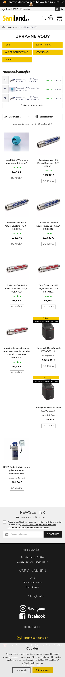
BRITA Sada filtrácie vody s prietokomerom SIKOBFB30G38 (16, 469)
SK (57, 9)
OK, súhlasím (42, 670)
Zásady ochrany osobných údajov (32, 561)
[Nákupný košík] (50, 17)
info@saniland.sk (36, 637)
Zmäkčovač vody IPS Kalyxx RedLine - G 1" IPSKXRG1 (48, 287)
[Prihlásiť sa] (3, 9)
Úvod (32, 577)
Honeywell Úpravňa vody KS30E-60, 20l (48, 408)
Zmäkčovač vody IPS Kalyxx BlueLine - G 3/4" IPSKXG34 (27, 97)
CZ (62, 9)
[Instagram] (32, 607)
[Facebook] (32, 615)
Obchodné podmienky (32, 581)
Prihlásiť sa (25, 9)
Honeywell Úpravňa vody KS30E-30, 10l (48, 349)
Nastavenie (21, 670)
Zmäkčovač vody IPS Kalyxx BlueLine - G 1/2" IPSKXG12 (48, 225)
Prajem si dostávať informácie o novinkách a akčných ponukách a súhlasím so (35, 524)
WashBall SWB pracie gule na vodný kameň (17, 161)
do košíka (16, 177)
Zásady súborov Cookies (32, 556)
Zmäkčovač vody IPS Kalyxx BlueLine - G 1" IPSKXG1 (27, 80)
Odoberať (53, 533)
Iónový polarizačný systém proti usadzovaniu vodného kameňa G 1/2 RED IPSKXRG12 (17, 352)
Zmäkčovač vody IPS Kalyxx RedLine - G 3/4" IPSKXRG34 (16, 287)
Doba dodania (32, 586)
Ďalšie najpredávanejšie (32, 104)
